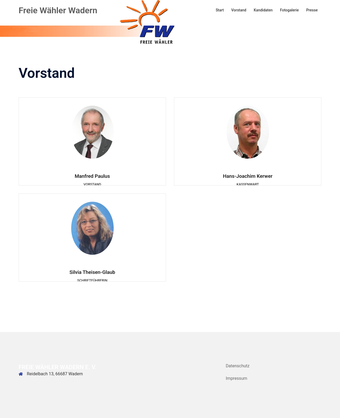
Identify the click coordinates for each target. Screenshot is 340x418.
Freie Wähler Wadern (58, 10)
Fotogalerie (289, 10)
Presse (312, 10)
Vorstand (238, 10)
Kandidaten (263, 10)
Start (220, 10)
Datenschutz (237, 365)
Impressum (236, 378)
